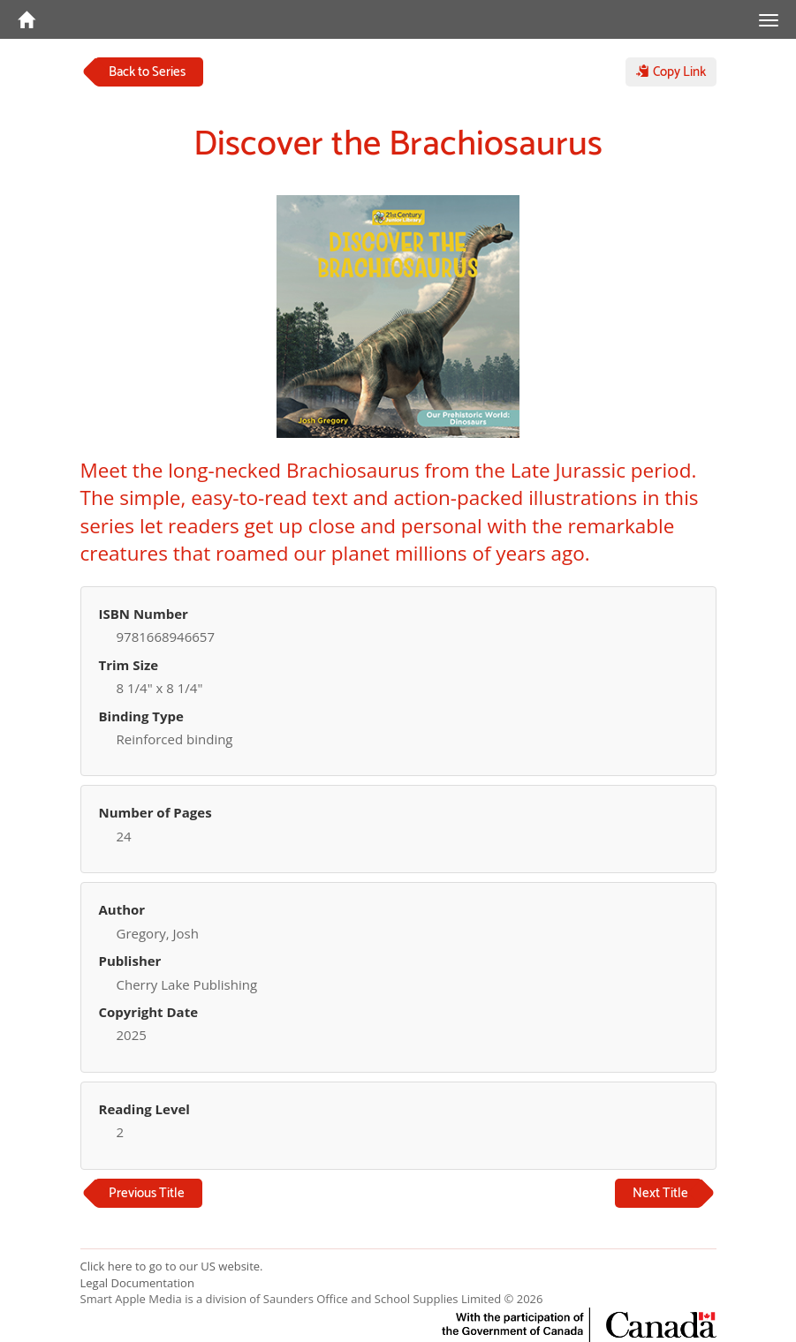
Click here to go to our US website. (171, 1266)
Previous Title (147, 1193)
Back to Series (147, 72)
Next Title (660, 1193)
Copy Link (671, 72)
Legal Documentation (137, 1283)
